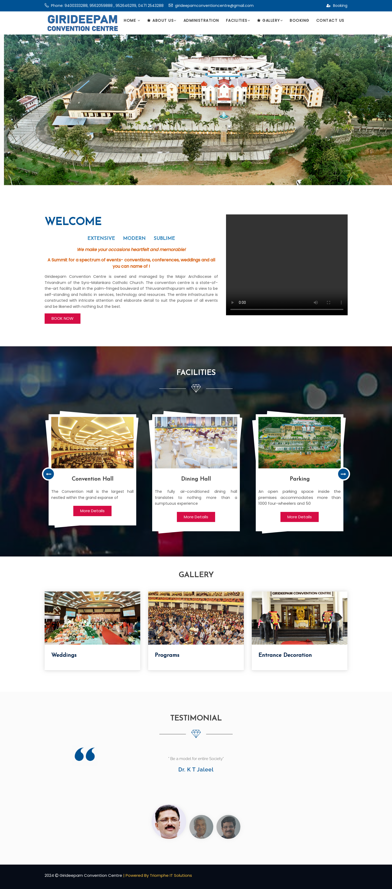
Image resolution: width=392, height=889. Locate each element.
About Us (162, 20)
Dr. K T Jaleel (196, 769)
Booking (336, 5)
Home (132, 20)
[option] (92, 469)
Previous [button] (48, 474)
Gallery (270, 20)
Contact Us (330, 20)
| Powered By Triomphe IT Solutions (157, 875)
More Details (92, 510)
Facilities (238, 20)
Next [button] (343, 474)
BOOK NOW (63, 318)
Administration (201, 20)
